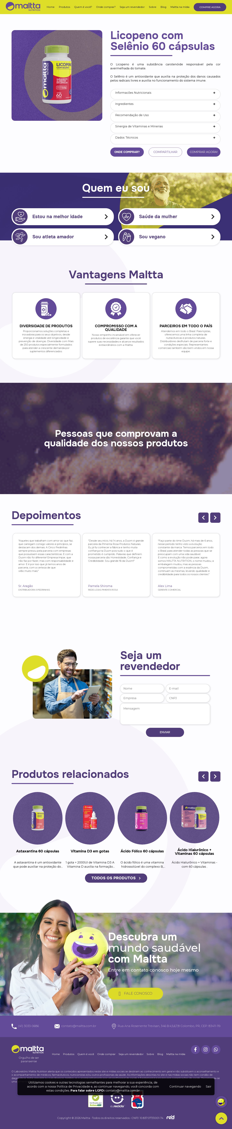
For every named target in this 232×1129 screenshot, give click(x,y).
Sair (208, 1086)
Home (51, 6)
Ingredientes (124, 104)
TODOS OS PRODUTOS (116, 878)
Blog (163, 6)
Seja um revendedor (132, 6)
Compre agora (209, 7)
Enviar (165, 732)
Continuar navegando (185, 1086)
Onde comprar (106, 1054)
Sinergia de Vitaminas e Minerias (139, 126)
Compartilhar (165, 152)
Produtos (64, 6)
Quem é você (85, 1054)
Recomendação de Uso (132, 115)
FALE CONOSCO (135, 994)
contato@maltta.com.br (122, 1090)
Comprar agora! (204, 152)
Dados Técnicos (126, 137)
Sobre (152, 6)
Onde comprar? (106, 6)
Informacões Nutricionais (133, 92)
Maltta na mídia (179, 6)
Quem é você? (83, 6)
